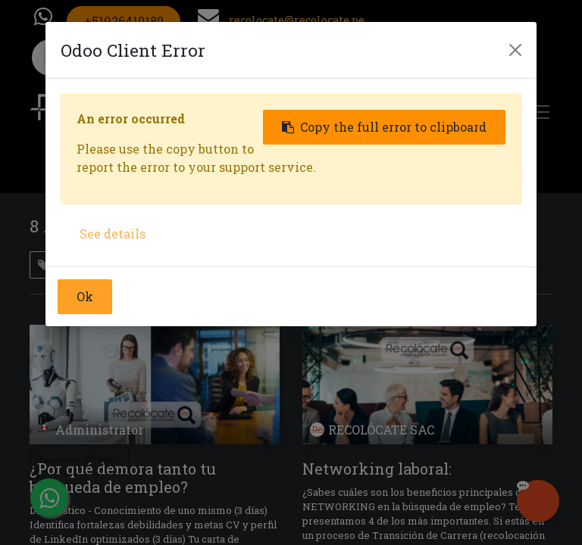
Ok (85, 296)
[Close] (515, 50)
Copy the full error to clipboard (384, 127)
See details (113, 233)
